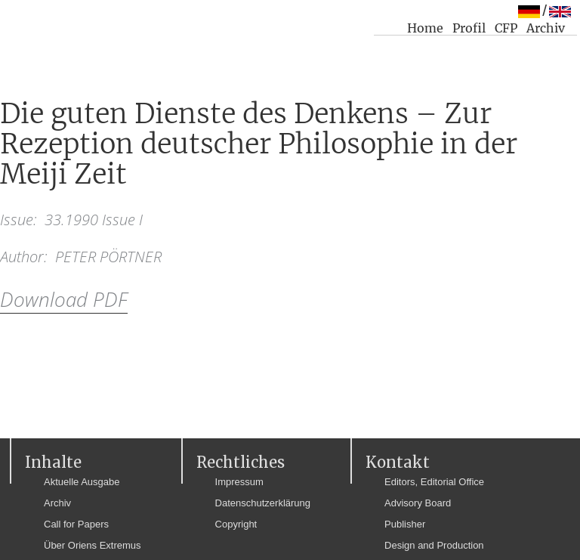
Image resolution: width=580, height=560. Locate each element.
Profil (469, 28)
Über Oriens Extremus (92, 545)
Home (425, 28)
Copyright (236, 524)
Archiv (545, 28)
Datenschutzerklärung (262, 503)
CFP (506, 28)
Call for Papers (76, 524)
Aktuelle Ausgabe (81, 481)
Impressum (239, 481)
